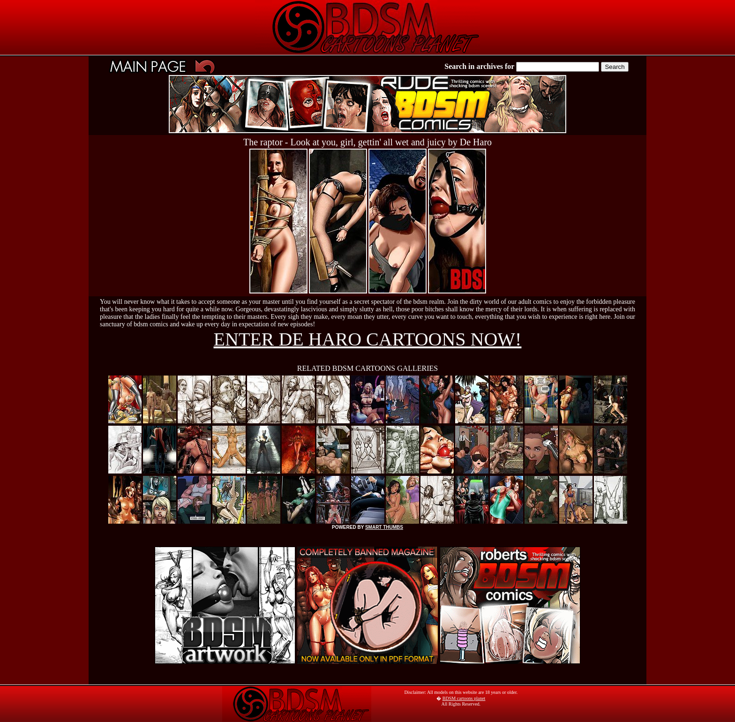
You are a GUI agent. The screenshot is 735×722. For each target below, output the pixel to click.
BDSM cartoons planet (464, 698)
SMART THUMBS (384, 527)
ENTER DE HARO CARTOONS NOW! (368, 339)
